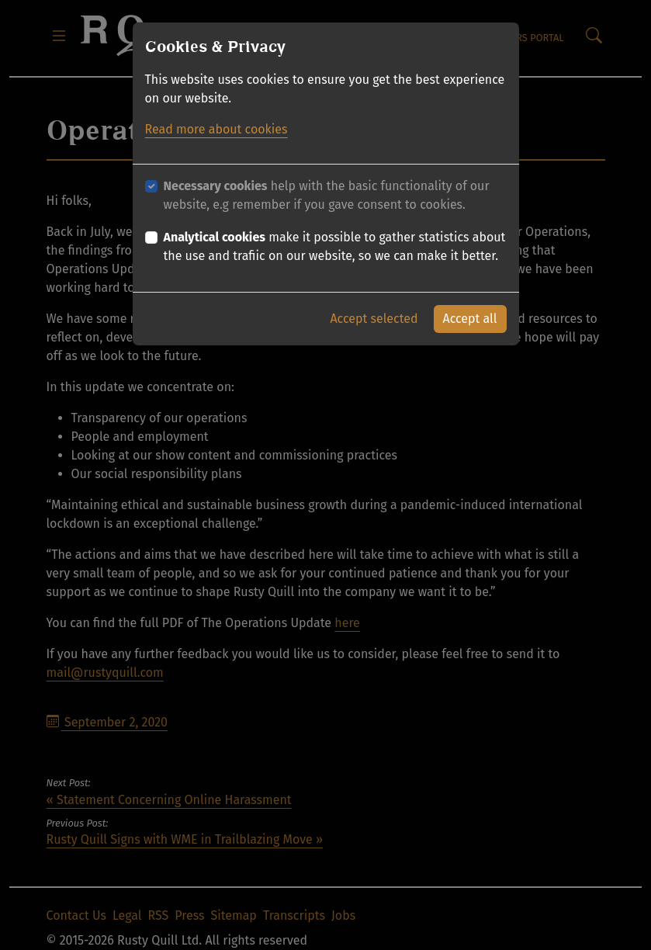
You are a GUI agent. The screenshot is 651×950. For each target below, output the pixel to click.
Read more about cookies (216, 129)
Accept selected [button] (373, 318)
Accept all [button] (470, 318)
